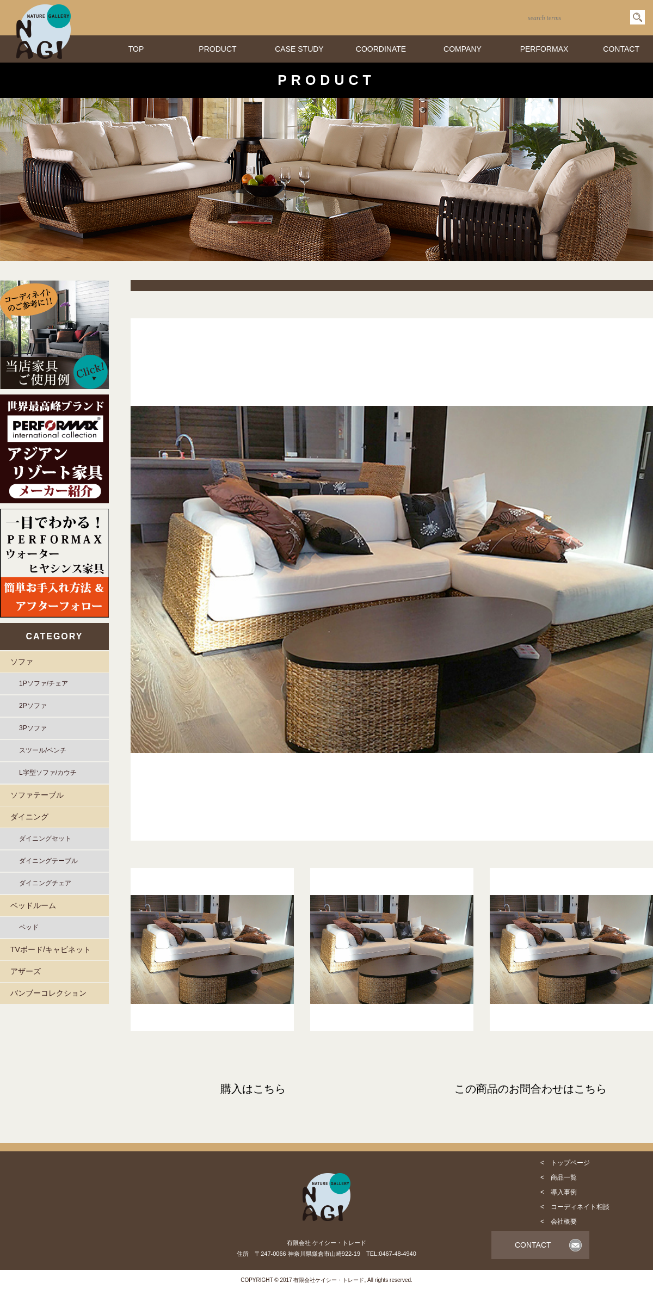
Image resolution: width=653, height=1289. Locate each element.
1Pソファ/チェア (43, 683)
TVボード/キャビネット (50, 949)
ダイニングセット (45, 838)
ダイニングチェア (45, 883)
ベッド (29, 927)
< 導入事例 (558, 1192)
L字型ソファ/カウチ (48, 772)
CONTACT (621, 49)
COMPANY (462, 49)
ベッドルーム (33, 905)
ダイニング (29, 816)
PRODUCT (217, 49)
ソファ (21, 661)
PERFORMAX (544, 49)
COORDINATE (381, 49)
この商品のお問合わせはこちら (530, 1089)
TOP (136, 49)
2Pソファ (33, 706)
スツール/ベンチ (42, 750)
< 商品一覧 (558, 1177)
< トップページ (565, 1163)
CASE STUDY (299, 49)
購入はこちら (253, 1089)
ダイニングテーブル (48, 861)
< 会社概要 (558, 1221)
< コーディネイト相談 (574, 1207)
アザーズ (25, 971)
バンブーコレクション (48, 993)
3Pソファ (33, 728)
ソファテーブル (37, 795)
